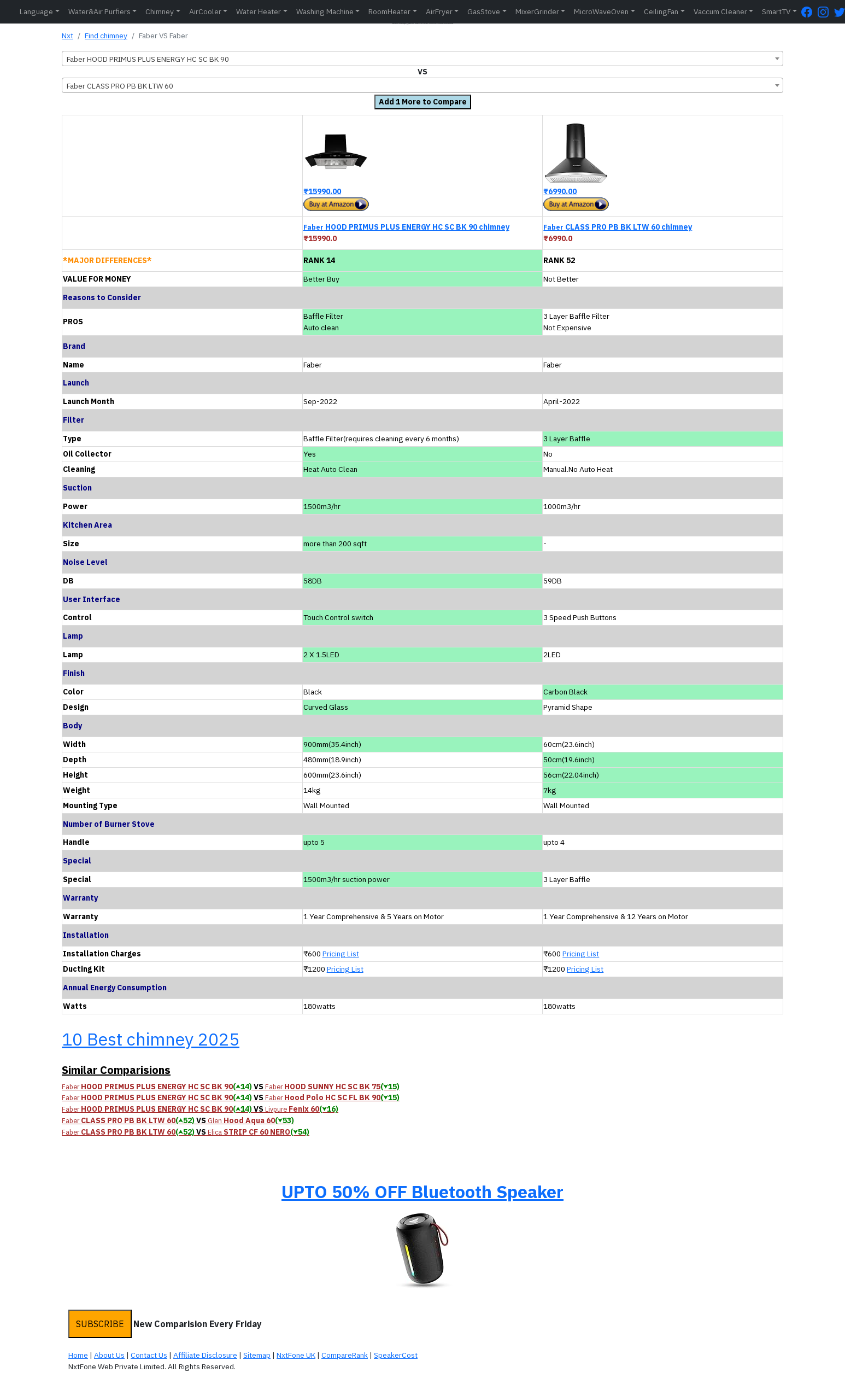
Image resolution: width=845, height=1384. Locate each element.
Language (36, 11)
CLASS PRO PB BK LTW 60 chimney (617, 227)
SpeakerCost (396, 1355)
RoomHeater (389, 11)
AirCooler (205, 11)
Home (78, 1355)
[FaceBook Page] (809, 11)
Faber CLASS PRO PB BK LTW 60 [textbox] (120, 86)
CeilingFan (661, 11)
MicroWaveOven (601, 11)
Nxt (67, 35)
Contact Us (149, 1355)
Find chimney (106, 35)
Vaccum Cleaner (720, 11)
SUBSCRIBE (100, 1323)
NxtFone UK (296, 1355)
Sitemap (257, 1355)
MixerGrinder (537, 11)
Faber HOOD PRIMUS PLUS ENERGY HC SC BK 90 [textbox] (148, 59)
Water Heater (258, 11)
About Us (109, 1355)
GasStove (483, 11)
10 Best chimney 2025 (150, 1038)
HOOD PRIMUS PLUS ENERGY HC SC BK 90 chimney (406, 227)
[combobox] (422, 58)
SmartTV (776, 11)
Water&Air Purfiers (99, 11)
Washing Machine (325, 11)
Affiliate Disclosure (205, 1355)
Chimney (159, 11)
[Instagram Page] (826, 11)
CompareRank (344, 1355)
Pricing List (340, 954)
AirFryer (439, 11)
